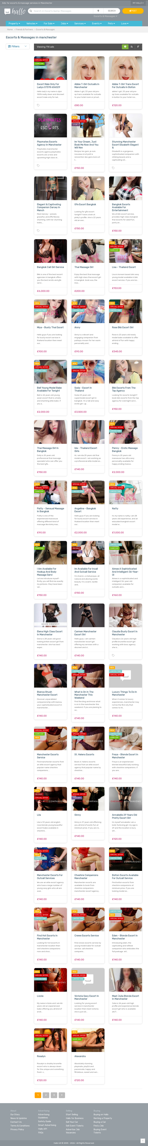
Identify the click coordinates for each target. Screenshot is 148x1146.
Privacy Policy (17, 1129)
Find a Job (99, 1125)
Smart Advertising (47, 1125)
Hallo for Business (75, 1118)
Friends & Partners (24, 29)
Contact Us (16, 1122)
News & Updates (18, 1118)
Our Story (15, 1114)
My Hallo (138, 3)
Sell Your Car (72, 1122)
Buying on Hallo (101, 1114)
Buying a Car (100, 1122)
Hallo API (42, 1129)
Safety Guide (44, 1121)
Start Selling (72, 1114)
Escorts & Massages (105, 16)
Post (133, 11)
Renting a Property (103, 1118)
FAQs (40, 1132)
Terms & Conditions (20, 1125)
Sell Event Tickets (75, 1125)
